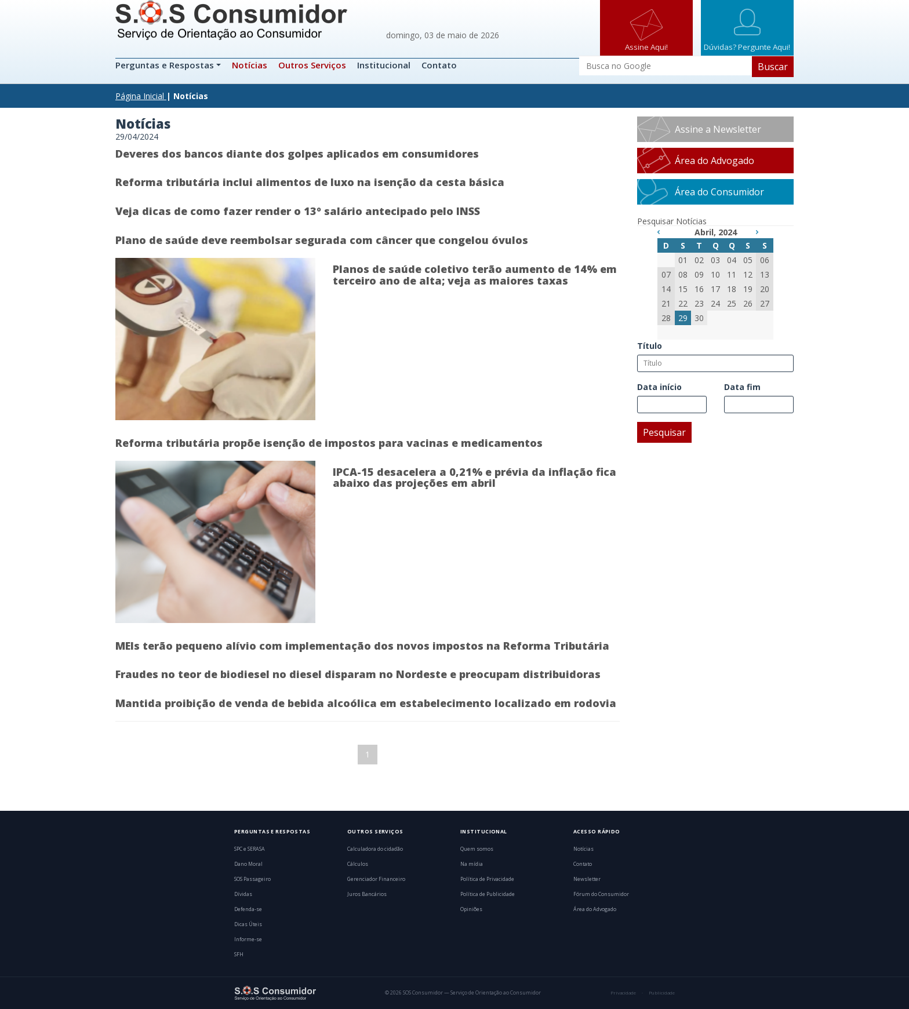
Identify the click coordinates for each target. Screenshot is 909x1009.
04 (731, 259)
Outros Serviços (312, 65)
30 (699, 317)
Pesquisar (664, 432)
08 (683, 274)
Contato (439, 65)
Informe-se (248, 939)
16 (699, 288)
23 (699, 303)
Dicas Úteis (248, 924)
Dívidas (243, 894)
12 (747, 274)
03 (715, 259)
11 (731, 274)
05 (747, 259)
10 (715, 274)
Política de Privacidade (487, 879)
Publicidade (662, 993)
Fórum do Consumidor (601, 894)
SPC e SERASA (249, 849)
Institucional (383, 65)
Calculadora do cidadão (375, 849)
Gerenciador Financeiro (376, 879)
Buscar (773, 66)
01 (683, 259)
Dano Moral (248, 864)
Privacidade (623, 993)
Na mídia (471, 864)
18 (731, 288)
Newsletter (587, 879)
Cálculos (357, 864)
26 (747, 303)
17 (715, 288)
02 (699, 259)
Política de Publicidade (487, 894)
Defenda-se (248, 909)
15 (683, 288)
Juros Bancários (367, 894)
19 (747, 288)
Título (649, 345)
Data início (659, 386)
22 (683, 303)
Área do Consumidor (719, 191)
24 (715, 303)
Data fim (742, 386)
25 (731, 303)
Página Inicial (139, 95)
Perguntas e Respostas (165, 65)
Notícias (249, 65)
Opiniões (471, 909)
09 (699, 274)
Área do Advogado (714, 160)
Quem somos (476, 849)
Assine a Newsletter (718, 129)
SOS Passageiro (252, 879)
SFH (238, 954)
